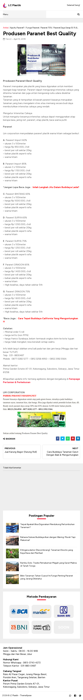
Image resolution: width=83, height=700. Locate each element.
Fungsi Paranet (32, 28)
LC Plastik (14, 695)
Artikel (5, 28)
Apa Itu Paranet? (17, 28)
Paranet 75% (46, 28)
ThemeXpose (25, 695)
